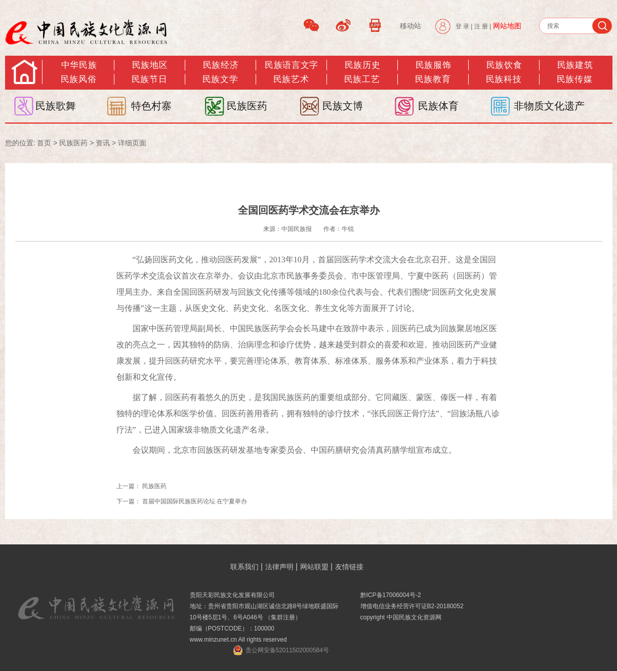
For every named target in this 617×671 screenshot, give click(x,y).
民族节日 (149, 79)
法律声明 (279, 567)
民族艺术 (291, 79)
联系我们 (244, 567)
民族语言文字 (291, 65)
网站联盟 (314, 567)
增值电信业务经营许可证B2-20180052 (412, 606)
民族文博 (342, 105)
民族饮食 (504, 65)
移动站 (410, 26)
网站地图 (507, 26)
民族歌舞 (55, 105)
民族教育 (432, 79)
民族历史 (362, 65)
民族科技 (503, 79)
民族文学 (220, 79)
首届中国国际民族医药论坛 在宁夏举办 (194, 501)
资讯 (103, 143)
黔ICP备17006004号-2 (390, 595)
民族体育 (438, 105)
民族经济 (220, 65)
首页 (44, 143)
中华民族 (79, 65)
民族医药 (247, 105)
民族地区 (150, 65)
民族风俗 (78, 79)
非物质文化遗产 (549, 105)
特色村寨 (151, 105)
